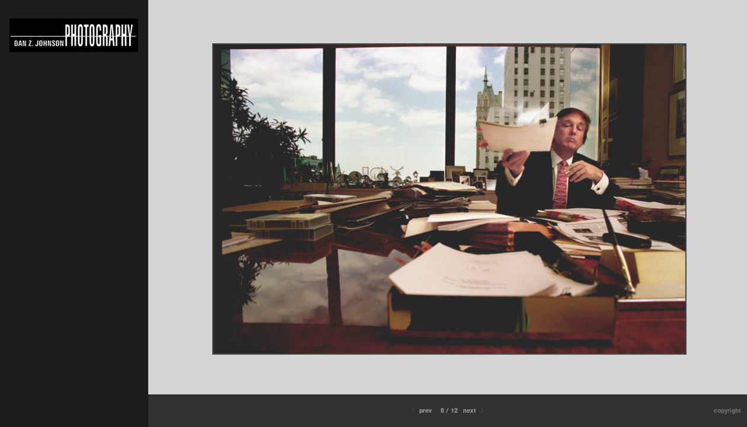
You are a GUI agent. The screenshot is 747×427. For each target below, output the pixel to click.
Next (474, 411)
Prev (421, 411)
